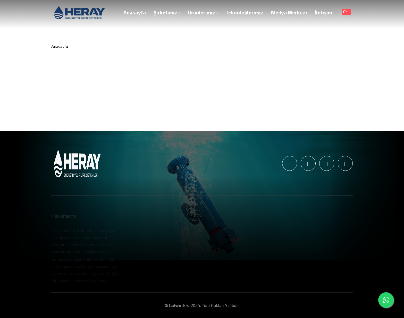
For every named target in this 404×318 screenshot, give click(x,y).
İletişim (323, 12)
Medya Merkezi (289, 12)
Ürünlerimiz (203, 12)
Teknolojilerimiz (244, 12)
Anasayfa (134, 12)
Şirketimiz (167, 12)
